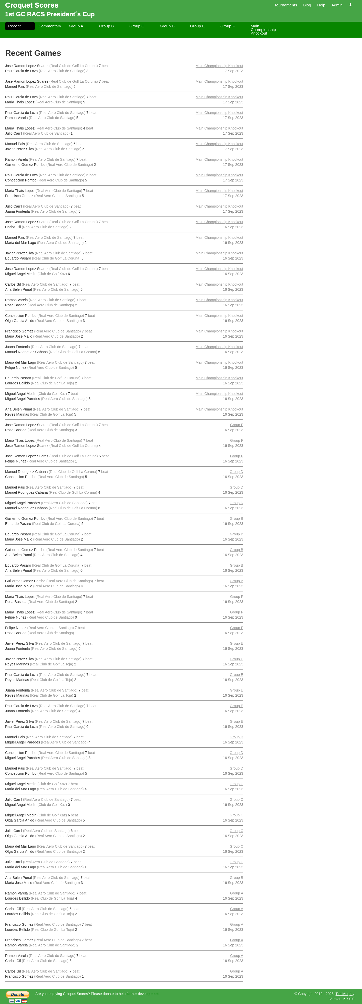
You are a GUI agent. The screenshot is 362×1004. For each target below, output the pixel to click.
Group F (227, 26)
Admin (337, 5)
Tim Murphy (345, 994)
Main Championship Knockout (263, 29)
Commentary (49, 26)
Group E (197, 26)
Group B (106, 26)
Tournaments (285, 5)
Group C (137, 26)
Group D (167, 26)
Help (321, 5)
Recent (14, 26)
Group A (76, 26)
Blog (307, 5)
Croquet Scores (32, 5)
